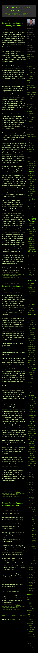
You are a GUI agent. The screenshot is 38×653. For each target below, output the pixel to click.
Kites (34, 312)
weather (31, 455)
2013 (30, 572)
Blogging (32, 189)
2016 (30, 500)
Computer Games (32, 220)
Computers (31, 223)
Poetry (33, 362)
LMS (30, 328)
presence (32, 366)
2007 (30, 588)
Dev (29, 241)
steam (32, 409)
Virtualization (32, 445)
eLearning (32, 249)
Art (34, 177)
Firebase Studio (31, 263)
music (32, 342)
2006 (30, 591)
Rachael (32, 378)
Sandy (33, 394)
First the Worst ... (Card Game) (31, 96)
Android (31, 173)
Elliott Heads (32, 251)
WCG (31, 453)
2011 (30, 577)
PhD (34, 356)
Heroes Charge (32, 291)
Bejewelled (31, 183)
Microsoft (31, 332)
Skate (29, 398)
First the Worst (31, 265)
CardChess (32, 203)
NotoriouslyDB (31, 92)
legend (31, 324)
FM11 (30, 271)
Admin (30, 167)
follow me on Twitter (32, 647)
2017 (30, 498)
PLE (29, 362)
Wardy (33, 449)
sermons (32, 396)
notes (34, 350)
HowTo (30, 301)
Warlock (30, 451)
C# (34, 195)
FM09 (33, 268)
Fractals (32, 272)
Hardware (31, 289)
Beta (31, 185)
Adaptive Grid (32, 165)
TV (33, 435)
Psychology (32, 374)
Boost (29, 191)
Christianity (31, 207)
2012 (30, 575)
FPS (34, 271)
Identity (31, 303)
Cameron (31, 197)
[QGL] (29, 161)
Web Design (31, 457)
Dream (33, 241)
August (33, 503)
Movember (31, 340)
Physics (30, 360)
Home (14, 615)
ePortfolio (31, 253)
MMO (29, 336)
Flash (34, 267)
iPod (34, 307)
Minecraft (32, 334)
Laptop (31, 316)
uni (34, 437)
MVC (31, 344)
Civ (29, 209)
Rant (34, 382)
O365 (30, 354)
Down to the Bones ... (19, 9)
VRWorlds (32, 447)
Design (31, 239)
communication (32, 216)
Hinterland (31, 297)
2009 (30, 583)
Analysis (32, 171)
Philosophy (32, 358)
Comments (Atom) (15, 619)
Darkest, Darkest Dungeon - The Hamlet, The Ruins (13, 24)
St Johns (30, 403)
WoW (34, 465)
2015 (30, 567)
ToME (32, 419)
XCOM (31, 467)
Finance (34, 261)
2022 (30, 487)
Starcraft (32, 407)
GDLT (33, 283)
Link (33, 326)
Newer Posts (5, 615)
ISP (32, 308)
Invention (32, 305)
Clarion (33, 209)
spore (29, 401)
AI (34, 167)
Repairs (31, 386)
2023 (30, 484)
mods (29, 338)
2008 (30, 585)
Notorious (30, 90)
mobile (33, 336)
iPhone (30, 307)
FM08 (29, 268)
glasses (32, 285)
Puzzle (31, 376)
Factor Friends (31, 87)
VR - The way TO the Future (31, 76)
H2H (34, 287)
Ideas (34, 301)
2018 (30, 495)
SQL (34, 402)
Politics (29, 364)
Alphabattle (31, 169)
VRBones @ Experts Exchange (31, 625)
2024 (30, 482)
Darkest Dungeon (14, 277)
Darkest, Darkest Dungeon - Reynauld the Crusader (13, 287)
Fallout (32, 259)
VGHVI (30, 439)
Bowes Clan (30, 599)
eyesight (33, 255)
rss (29, 394)
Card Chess (30, 85)
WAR (29, 449)
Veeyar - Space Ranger (30, 141)
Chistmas (31, 205)
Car (30, 199)
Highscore (31, 293)
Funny (30, 275)
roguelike (31, 392)
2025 (30, 479)
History (31, 299)
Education (31, 247)
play (34, 360)
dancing (34, 229)
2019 (30, 492)
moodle (34, 338)
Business (30, 195)
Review (32, 390)
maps (33, 328)
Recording (31, 384)
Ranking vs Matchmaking (31, 113)
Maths (31, 330)
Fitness (29, 267)
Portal (34, 364)
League (30, 318)
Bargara (32, 181)
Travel (33, 431)
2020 (30, 490)
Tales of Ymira (31, 136)
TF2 (32, 413)
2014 (30, 569)
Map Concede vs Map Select (31, 119)
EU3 (29, 255)
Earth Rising (30, 134)
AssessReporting (32, 179)
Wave (34, 451)
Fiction (29, 261)
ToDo (32, 417)
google (30, 287)
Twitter (30, 437)
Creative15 (31, 225)
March (33, 564)
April (32, 507)
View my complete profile (30, 56)
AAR (17, 274)
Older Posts (22, 615)
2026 (30, 477)
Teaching (32, 411)
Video (34, 439)
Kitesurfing (32, 315)
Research (31, 388)
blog (34, 187)
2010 (30, 580)
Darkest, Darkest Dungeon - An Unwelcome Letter (13, 504)
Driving (30, 243)
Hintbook (32, 295)
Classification (31, 211)
